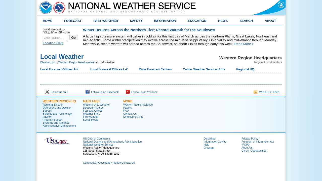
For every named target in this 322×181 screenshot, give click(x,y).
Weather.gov (47, 62)
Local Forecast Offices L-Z (109, 69)
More (127, 101)
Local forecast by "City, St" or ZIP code (56, 31)
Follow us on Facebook (102, 92)
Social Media (90, 119)
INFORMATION (165, 21)
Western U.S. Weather (96, 104)
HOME (47, 21)
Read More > (244, 44)
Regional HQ (245, 69)
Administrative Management (59, 125)
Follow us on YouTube (141, 92)
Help (206, 144)
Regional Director (53, 104)
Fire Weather (90, 116)
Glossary (209, 147)
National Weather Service (98, 144)
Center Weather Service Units (204, 69)
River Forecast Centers (155, 69)
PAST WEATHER (105, 21)
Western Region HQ (59, 101)
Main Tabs (91, 101)
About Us (247, 147)
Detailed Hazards (93, 107)
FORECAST (73, 21)
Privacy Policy (250, 138)
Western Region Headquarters (76, 62)
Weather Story (91, 113)
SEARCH (246, 21)
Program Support (53, 119)
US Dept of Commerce (96, 138)
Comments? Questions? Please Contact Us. (109, 162)
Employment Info (133, 116)
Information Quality (215, 141)
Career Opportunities (254, 150)
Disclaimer (210, 138)
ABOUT (270, 21)
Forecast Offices (92, 110)
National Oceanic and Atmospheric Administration (112, 141)
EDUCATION (197, 21)
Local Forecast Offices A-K (59, 69)
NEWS (223, 21)
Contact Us (130, 113)
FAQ (126, 110)
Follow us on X (56, 92)
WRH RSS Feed (266, 92)
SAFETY (136, 21)
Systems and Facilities (56, 122)
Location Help (53, 43)
